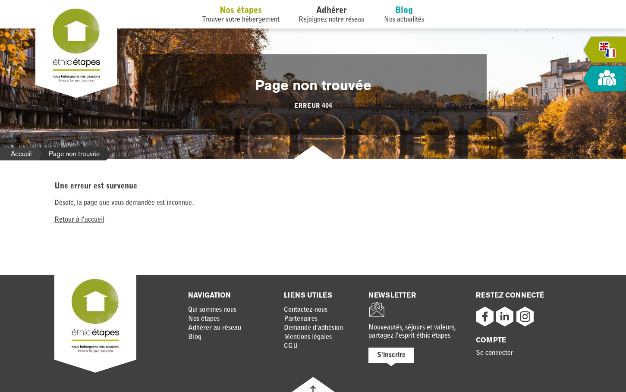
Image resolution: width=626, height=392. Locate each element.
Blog (404, 10)
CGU (291, 346)
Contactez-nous (305, 310)
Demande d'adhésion (313, 328)
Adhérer (331, 10)
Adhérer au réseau (214, 328)
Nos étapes (241, 10)
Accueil (21, 154)
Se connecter (494, 353)
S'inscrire (391, 355)
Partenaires (301, 319)
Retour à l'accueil (79, 219)
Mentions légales (308, 337)
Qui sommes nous (212, 310)
